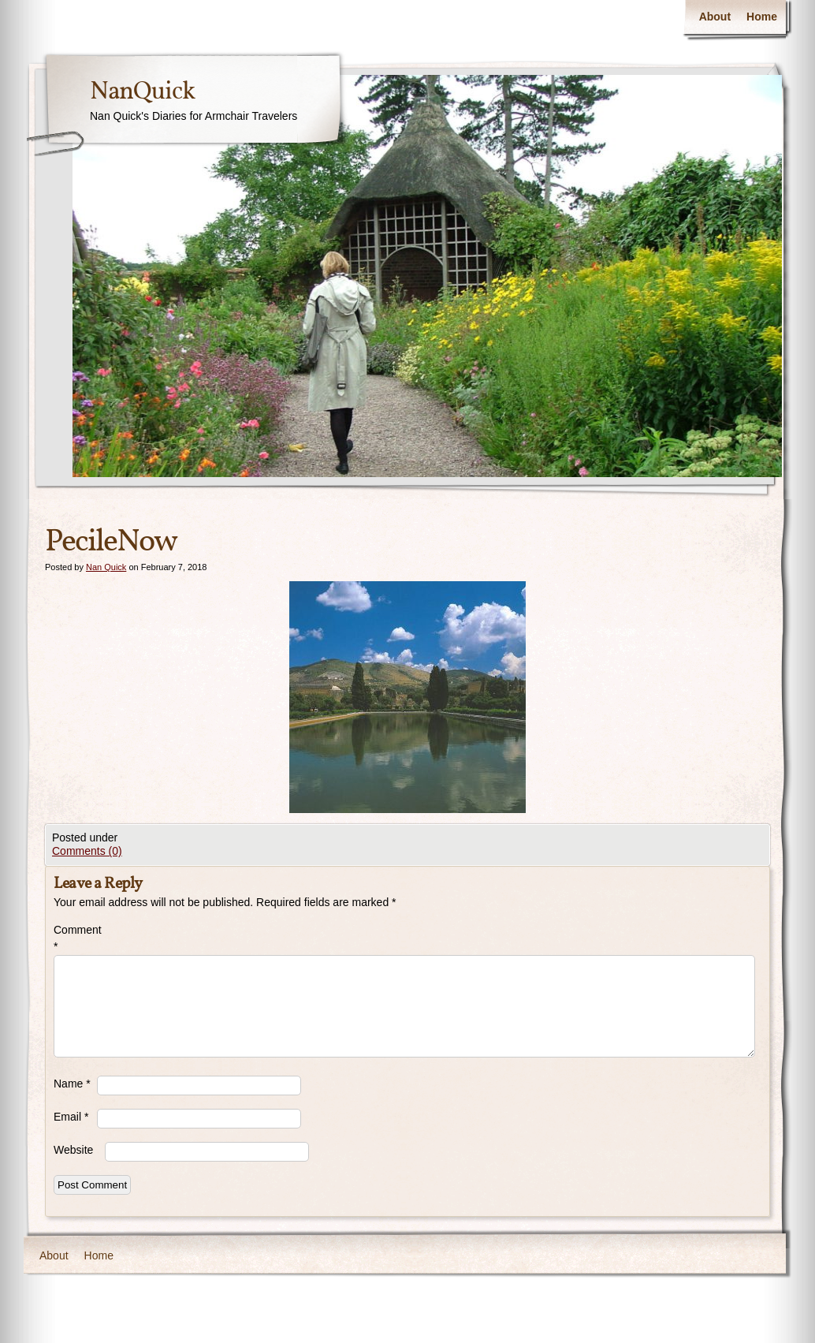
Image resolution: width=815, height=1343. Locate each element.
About (715, 16)
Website (73, 1149)
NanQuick (142, 92)
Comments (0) (87, 851)
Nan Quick (106, 567)
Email (71, 1116)
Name (72, 1083)
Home (761, 16)
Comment (75, 938)
